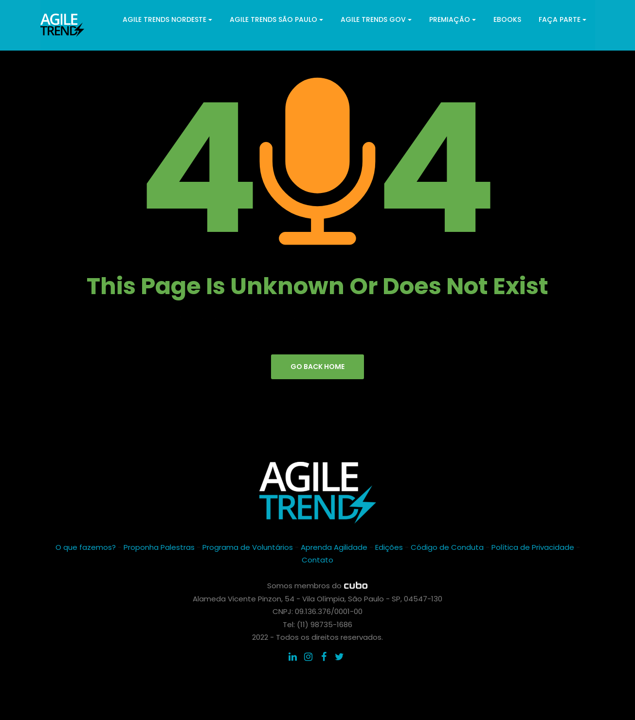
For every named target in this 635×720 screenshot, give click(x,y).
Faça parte (562, 19)
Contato (317, 560)
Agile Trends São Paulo (276, 19)
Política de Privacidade (532, 547)
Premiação (452, 19)
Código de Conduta (447, 547)
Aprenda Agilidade (334, 547)
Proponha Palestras (159, 547)
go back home (317, 366)
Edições (389, 547)
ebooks (507, 19)
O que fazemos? (85, 547)
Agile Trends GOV (376, 19)
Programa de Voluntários (247, 547)
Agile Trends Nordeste (167, 19)
